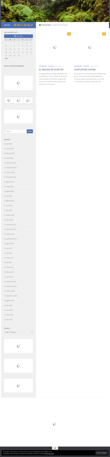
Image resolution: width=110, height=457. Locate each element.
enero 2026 (9, 158)
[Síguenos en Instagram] (22, 25)
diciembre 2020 (11, 282)
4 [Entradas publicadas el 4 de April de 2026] (26, 43)
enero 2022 (9, 220)
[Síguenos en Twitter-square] (28, 25)
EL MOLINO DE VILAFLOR (51, 69)
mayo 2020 (9, 315)
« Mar (6, 58)
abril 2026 (9, 144)
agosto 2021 (10, 244)
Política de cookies (49, 453)
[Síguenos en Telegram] (18, 25)
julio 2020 (9, 305)
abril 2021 (9, 263)
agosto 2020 (10, 301)
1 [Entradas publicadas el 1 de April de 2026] (14, 43)
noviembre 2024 (11, 177)
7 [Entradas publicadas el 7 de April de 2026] (10, 46)
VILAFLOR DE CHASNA (85, 69)
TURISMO (51, 66)
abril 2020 (9, 319)
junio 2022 (9, 206)
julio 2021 (9, 248)
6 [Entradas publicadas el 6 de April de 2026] (6, 46)
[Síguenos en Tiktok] (31, 25)
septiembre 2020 (11, 296)
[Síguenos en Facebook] (15, 25)
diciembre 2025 (11, 163)
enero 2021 (9, 277)
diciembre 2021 (11, 225)
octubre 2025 (10, 172)
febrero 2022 (10, 215)
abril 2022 (9, 210)
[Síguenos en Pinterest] (25, 25)
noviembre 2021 (11, 229)
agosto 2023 (10, 191)
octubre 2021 (10, 234)
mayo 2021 (9, 258)
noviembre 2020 (11, 286)
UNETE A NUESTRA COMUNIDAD (14, 66)
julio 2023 (9, 196)
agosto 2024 (10, 182)
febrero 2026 (10, 153)
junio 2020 (9, 310)
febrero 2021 (10, 272)
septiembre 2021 (11, 239)
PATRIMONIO (43, 66)
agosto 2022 (10, 201)
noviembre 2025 (11, 168)
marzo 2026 (10, 149)
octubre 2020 (10, 291)
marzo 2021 (10, 267)
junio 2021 (9, 253)
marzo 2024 (10, 187)
